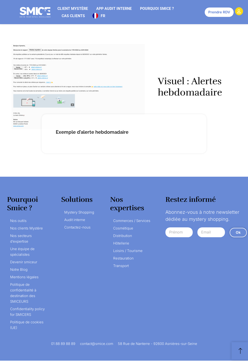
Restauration (123, 258)
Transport (121, 266)
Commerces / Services (131, 220)
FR (103, 16)
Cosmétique (123, 228)
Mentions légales (24, 277)
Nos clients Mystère (26, 228)
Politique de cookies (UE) (27, 325)
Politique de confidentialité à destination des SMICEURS (23, 293)
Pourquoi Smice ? (157, 8)
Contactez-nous (77, 227)
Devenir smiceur (23, 262)
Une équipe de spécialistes (22, 252)
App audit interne (114, 8)
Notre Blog (19, 269)
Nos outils (18, 220)
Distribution (122, 235)
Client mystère (72, 8)
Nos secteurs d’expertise (21, 238)
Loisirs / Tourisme (128, 250)
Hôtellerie (121, 243)
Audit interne (74, 220)
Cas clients (73, 16)
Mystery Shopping (79, 212)
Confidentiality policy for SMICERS (27, 312)
